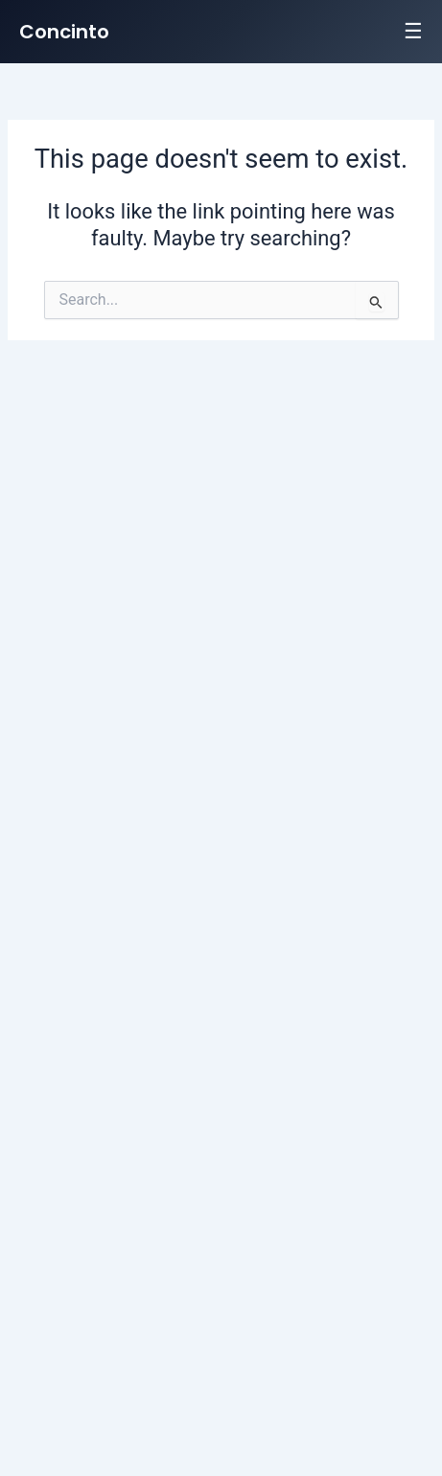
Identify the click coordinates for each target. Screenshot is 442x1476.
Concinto (64, 31)
